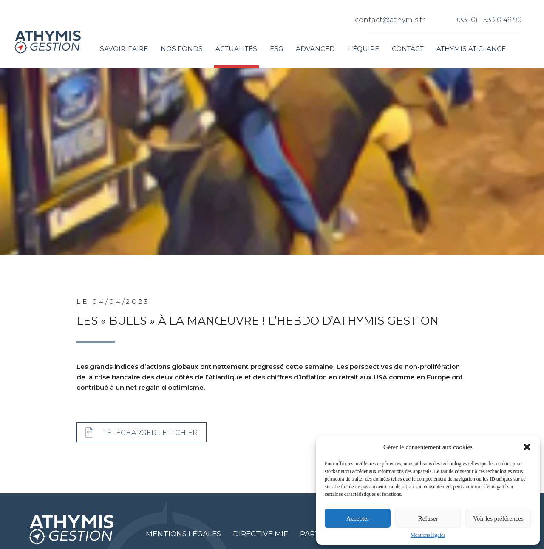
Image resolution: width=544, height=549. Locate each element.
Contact (408, 49)
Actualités (236, 49)
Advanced (315, 49)
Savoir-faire (124, 49)
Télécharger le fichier (150, 432)
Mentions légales (428, 535)
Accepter (357, 518)
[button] (527, 447)
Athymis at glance (471, 49)
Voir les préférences (498, 518)
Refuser (428, 518)
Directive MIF (260, 533)
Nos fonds (182, 49)
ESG (276, 49)
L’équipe (363, 49)
